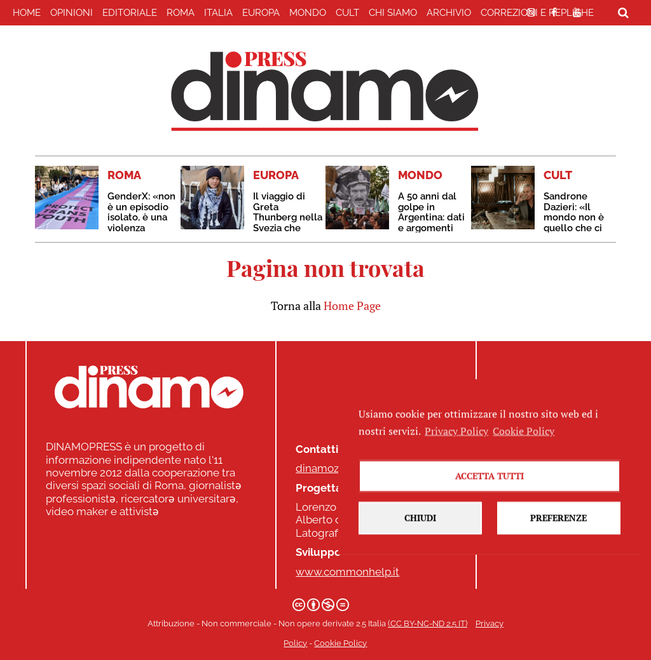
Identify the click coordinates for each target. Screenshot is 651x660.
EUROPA (261, 12)
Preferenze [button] (558, 552)
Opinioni (71, 12)
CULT (347, 12)
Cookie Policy (340, 643)
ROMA (181, 12)
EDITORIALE (129, 12)
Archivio (449, 12)
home (27, 12)
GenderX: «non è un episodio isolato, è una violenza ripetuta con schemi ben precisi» (141, 228)
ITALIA (218, 12)
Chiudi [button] (420, 552)
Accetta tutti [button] (489, 510)
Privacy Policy (456, 464)
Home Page (352, 305)
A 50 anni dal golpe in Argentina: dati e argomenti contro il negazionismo (431, 223)
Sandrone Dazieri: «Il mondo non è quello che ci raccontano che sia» (574, 223)
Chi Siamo (393, 12)
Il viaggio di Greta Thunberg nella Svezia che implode (287, 217)
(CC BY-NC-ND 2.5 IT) (427, 623)
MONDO (307, 12)
